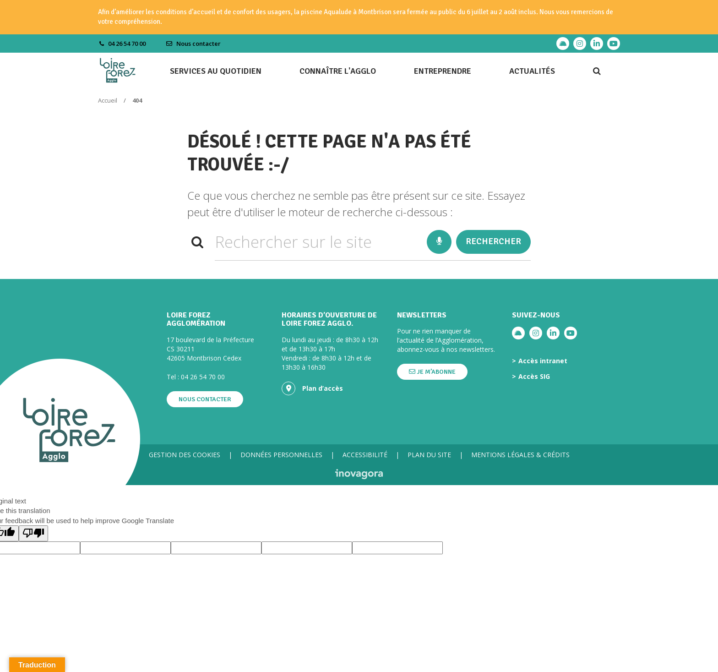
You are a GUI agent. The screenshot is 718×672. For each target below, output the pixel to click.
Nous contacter (193, 43)
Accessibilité (365, 454)
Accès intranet (542, 361)
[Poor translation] (33, 533)
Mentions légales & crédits (520, 454)
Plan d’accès (312, 388)
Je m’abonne (432, 372)
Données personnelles (281, 454)
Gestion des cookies (184, 454)
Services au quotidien (215, 71)
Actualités (532, 71)
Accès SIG (534, 376)
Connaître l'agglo (337, 71)
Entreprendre (442, 71)
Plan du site (429, 454)
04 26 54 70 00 (203, 376)
